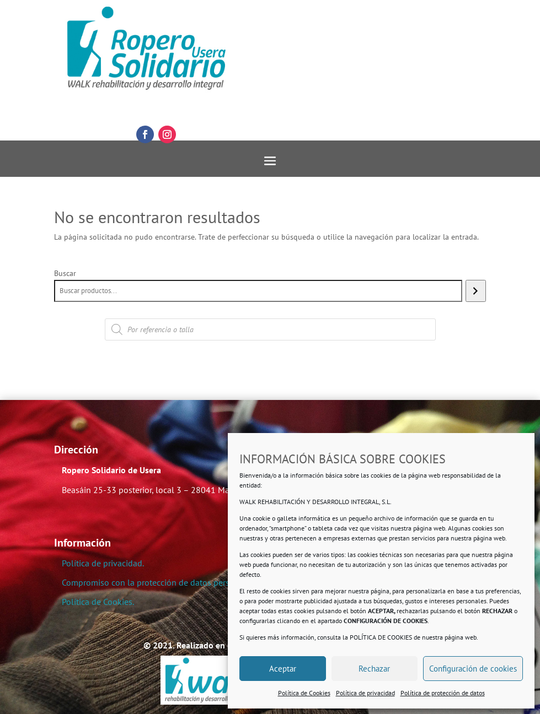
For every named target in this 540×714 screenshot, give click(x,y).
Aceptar (282, 668)
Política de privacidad (365, 693)
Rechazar (374, 668)
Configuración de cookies (473, 668)
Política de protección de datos (442, 693)
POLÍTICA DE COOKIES (381, 637)
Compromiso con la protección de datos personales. (159, 582)
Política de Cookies (304, 693)
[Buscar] (476, 291)
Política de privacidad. (103, 563)
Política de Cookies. (98, 601)
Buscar (65, 273)
